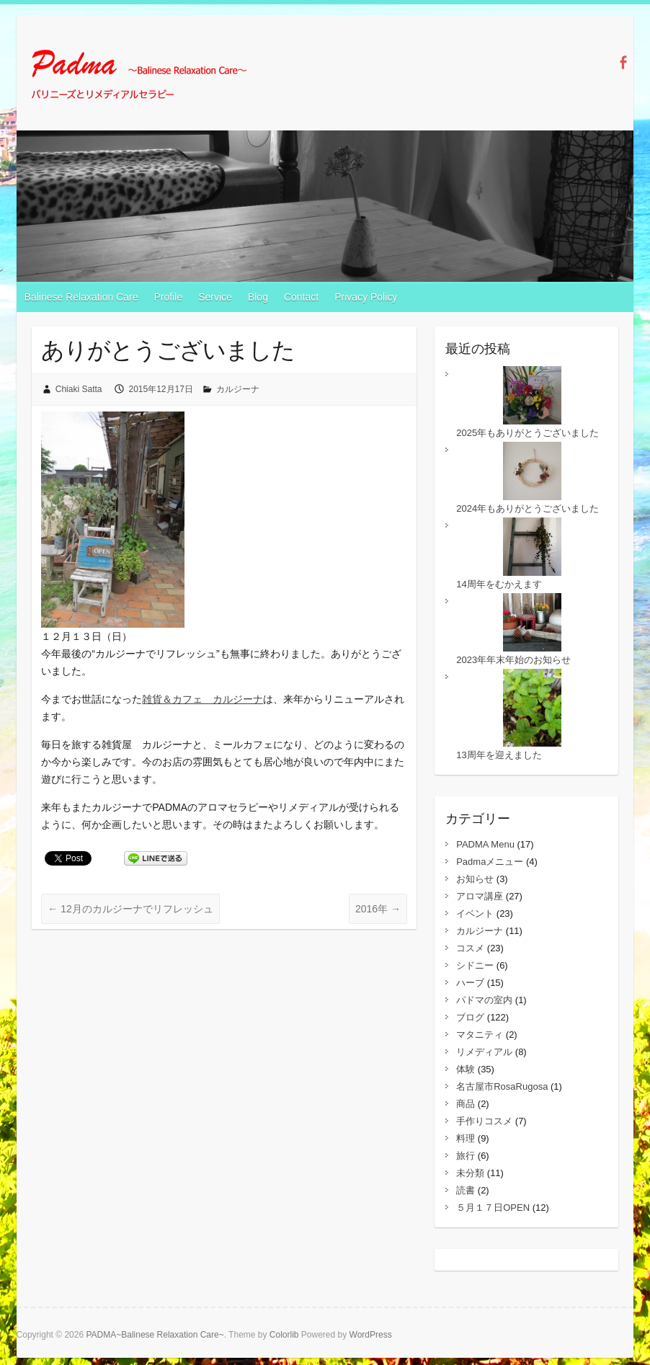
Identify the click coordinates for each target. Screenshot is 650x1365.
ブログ (470, 1017)
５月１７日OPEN (493, 1207)
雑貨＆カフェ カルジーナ (202, 699)
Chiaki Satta (78, 389)
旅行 (465, 1155)
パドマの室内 (484, 1000)
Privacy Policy (365, 297)
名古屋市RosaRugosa (502, 1086)
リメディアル (484, 1051)
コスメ (470, 948)
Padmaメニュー (489, 861)
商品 (465, 1103)
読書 (465, 1190)
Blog (258, 297)
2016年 (378, 909)
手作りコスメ (484, 1121)
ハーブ (470, 982)
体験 (465, 1069)
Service (215, 297)
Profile (168, 297)
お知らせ (475, 878)
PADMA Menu (485, 844)
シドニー (475, 965)
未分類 (470, 1173)
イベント (475, 913)
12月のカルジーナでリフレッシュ (130, 909)
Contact (301, 297)
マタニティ (479, 1034)
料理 (465, 1138)
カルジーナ (237, 389)
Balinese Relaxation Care (81, 297)
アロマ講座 (479, 896)
